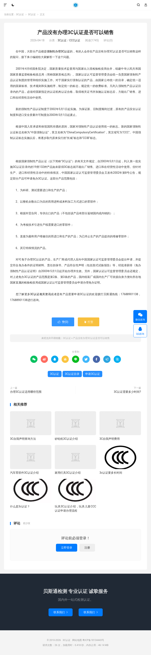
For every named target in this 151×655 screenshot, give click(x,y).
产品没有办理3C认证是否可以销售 (75, 32)
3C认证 (75, 5)
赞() (63, 321)
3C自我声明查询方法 (23, 438)
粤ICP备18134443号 (93, 640)
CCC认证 (74, 40)
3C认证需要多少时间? (127, 391)
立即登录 (66, 547)
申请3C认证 (92, 373)
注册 (87, 547)
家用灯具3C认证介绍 (68, 472)
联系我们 (61, 612)
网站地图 (77, 640)
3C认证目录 (72, 373)
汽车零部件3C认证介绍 (24, 472)
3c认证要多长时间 (110, 472)
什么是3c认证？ (20, 506)
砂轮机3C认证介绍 (66, 438)
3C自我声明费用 (109, 438)
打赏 (88, 321)
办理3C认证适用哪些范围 (26, 391)
